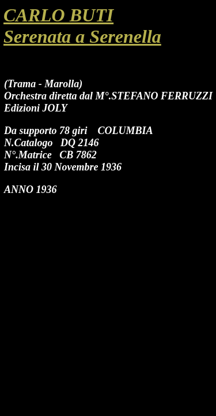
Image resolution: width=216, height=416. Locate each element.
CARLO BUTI (58, 15)
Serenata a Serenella (82, 36)
